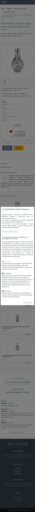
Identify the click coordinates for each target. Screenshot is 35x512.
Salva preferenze (28, 302)
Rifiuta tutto (14, 231)
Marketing (8, 291)
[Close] (32, 209)
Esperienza (8, 273)
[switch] (3, 273)
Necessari (8, 261)
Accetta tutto (6, 231)
